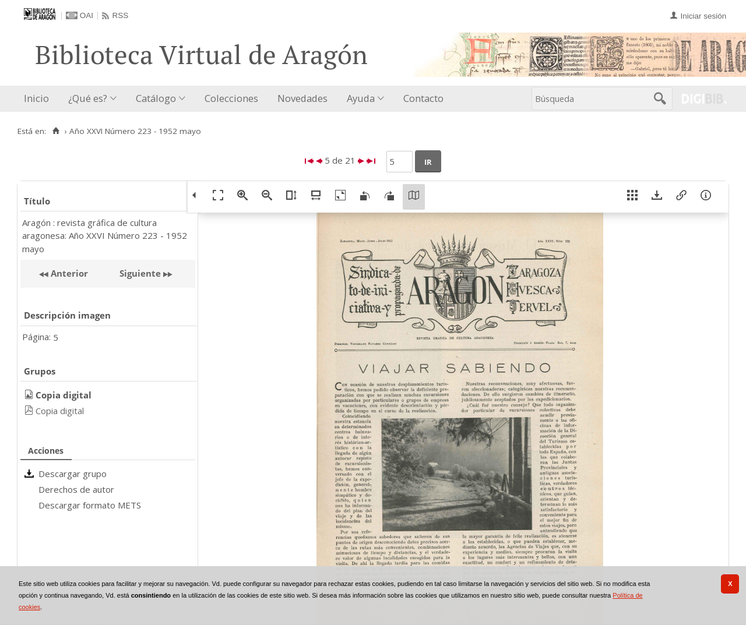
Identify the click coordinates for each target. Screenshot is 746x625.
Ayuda (361, 98)
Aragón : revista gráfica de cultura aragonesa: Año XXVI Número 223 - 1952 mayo (104, 236)
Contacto (423, 98)
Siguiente (140, 273)
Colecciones (231, 98)
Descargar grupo (72, 473)
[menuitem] (39, 99)
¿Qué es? (87, 98)
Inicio (36, 98)
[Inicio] (56, 131)
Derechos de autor (76, 489)
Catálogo (156, 98)
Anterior (68, 273)
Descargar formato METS (89, 505)
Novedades (302, 98)
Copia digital (60, 410)
